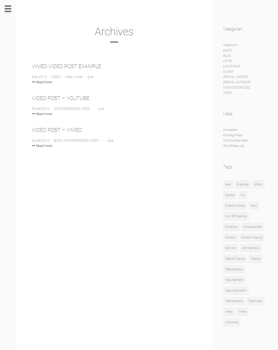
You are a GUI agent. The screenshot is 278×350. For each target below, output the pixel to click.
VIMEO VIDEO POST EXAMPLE (66, 66)
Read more (42, 82)
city (243, 195)
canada (230, 195)
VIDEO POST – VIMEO (57, 130)
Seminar (230, 248)
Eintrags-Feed (232, 135)
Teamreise (255, 301)
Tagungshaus (234, 269)
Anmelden (230, 130)
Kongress (231, 227)
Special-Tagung (235, 258)
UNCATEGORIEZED (67, 109)
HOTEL (228, 61)
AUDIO (227, 50)
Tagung (255, 258)
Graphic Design (235, 205)
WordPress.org (233, 146)
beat (228, 184)
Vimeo (78, 77)
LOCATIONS (231, 66)
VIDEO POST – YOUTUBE (60, 98)
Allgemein (230, 45)
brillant (258, 184)
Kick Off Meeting (236, 216)
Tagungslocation (235, 290)
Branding (242, 184)
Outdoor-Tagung (251, 237)
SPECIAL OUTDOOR (237, 82)
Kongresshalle (253, 227)
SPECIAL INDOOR (235, 77)
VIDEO (55, 77)
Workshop (231, 322)
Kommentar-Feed (235, 140)
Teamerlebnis (234, 301)
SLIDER (228, 71)
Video (69, 77)
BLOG (57, 140)
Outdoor (230, 237)
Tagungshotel (234, 280)
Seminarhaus (250, 248)
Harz (254, 205)
